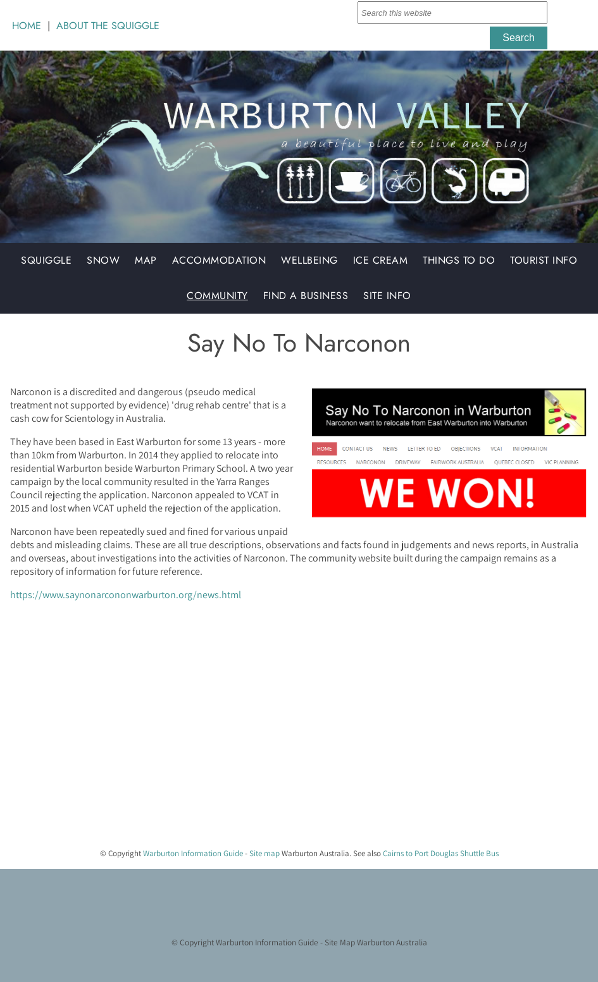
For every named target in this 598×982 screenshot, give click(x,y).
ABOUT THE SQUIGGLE (107, 25)
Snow (103, 260)
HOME (26, 25)
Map (146, 260)
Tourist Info (543, 260)
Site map (264, 853)
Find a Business (306, 295)
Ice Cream (380, 260)
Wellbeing (309, 260)
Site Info (387, 295)
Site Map (340, 942)
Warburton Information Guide (193, 853)
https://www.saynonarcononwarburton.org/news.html (125, 594)
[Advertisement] (294, 749)
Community (217, 295)
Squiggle (46, 260)
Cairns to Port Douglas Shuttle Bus (441, 853)
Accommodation (219, 260)
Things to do (459, 260)
